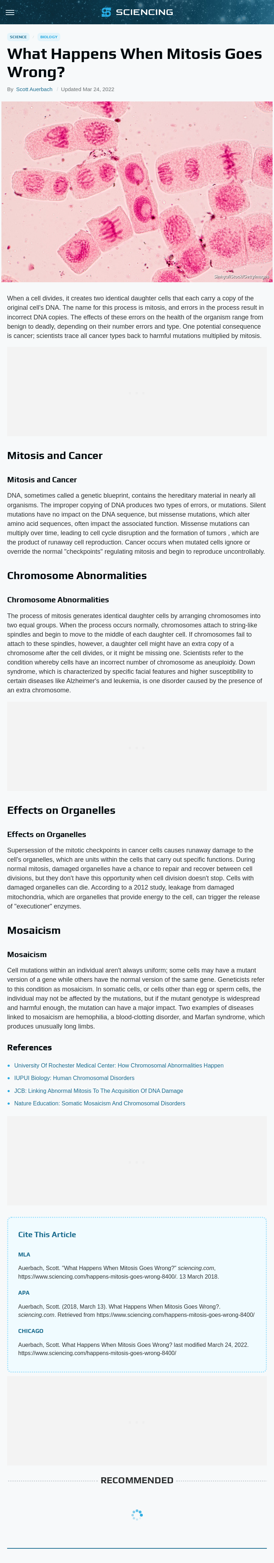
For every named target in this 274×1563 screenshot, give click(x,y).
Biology (48, 37)
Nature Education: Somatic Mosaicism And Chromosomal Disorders (99, 1103)
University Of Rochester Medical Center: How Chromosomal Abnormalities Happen (119, 1065)
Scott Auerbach (34, 89)
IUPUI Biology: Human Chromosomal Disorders (74, 1078)
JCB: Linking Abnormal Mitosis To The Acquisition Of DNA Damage (98, 1091)
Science (18, 37)
